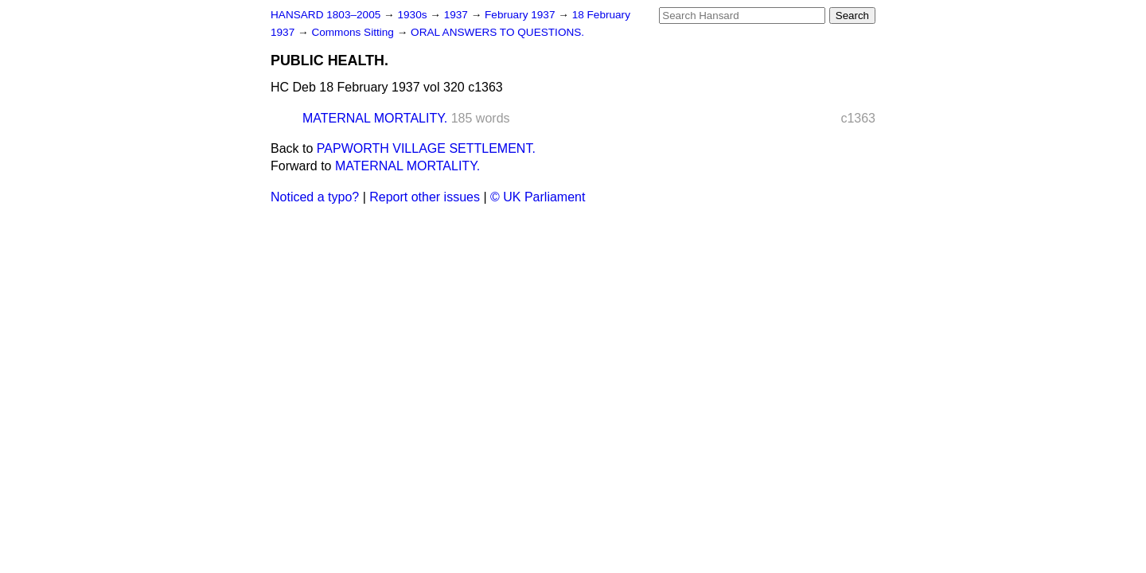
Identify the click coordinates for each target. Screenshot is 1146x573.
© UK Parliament (537, 197)
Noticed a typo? (315, 197)
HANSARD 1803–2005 (325, 15)
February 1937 (521, 15)
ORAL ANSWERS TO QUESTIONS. (497, 32)
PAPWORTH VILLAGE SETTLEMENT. (426, 148)
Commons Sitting (353, 32)
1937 (457, 15)
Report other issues (424, 197)
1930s (413, 15)
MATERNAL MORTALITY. (374, 118)
